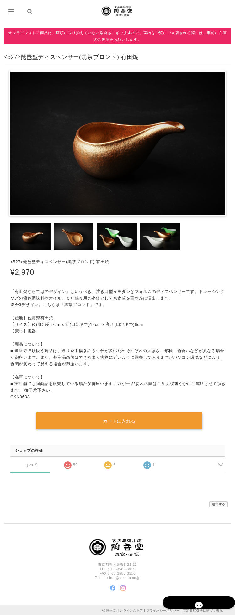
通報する (218, 503)
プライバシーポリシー (163, 609)
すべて (31, 464)
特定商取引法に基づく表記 (203, 609)
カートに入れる (119, 420)
